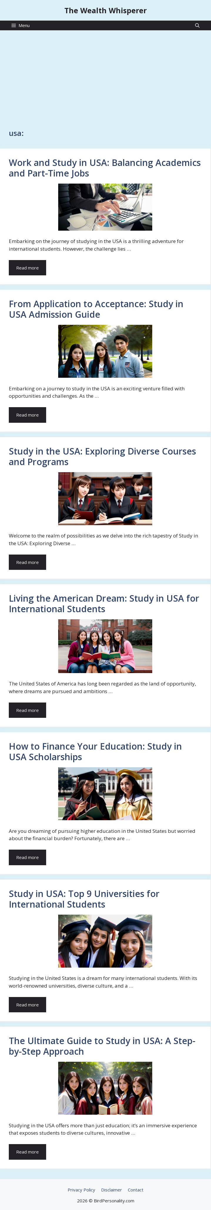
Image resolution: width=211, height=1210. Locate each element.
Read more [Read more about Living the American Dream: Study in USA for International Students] (27, 710)
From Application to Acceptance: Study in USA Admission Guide (96, 309)
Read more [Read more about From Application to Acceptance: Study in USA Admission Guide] (27, 415)
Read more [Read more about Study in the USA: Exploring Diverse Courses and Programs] (27, 562)
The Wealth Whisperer (105, 10)
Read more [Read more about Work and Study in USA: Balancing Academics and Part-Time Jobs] (27, 268)
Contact (135, 1190)
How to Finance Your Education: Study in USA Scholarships (95, 751)
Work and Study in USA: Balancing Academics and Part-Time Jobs (105, 168)
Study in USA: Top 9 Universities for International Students (84, 899)
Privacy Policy (81, 1190)
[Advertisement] (105, 76)
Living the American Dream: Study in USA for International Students (104, 603)
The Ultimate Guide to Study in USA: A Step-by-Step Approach (102, 1046)
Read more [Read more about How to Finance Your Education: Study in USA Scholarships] (27, 857)
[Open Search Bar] (197, 25)
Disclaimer (111, 1190)
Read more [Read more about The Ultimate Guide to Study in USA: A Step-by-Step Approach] (27, 1152)
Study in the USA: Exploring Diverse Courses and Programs (102, 456)
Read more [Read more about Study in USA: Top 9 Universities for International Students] (27, 1005)
